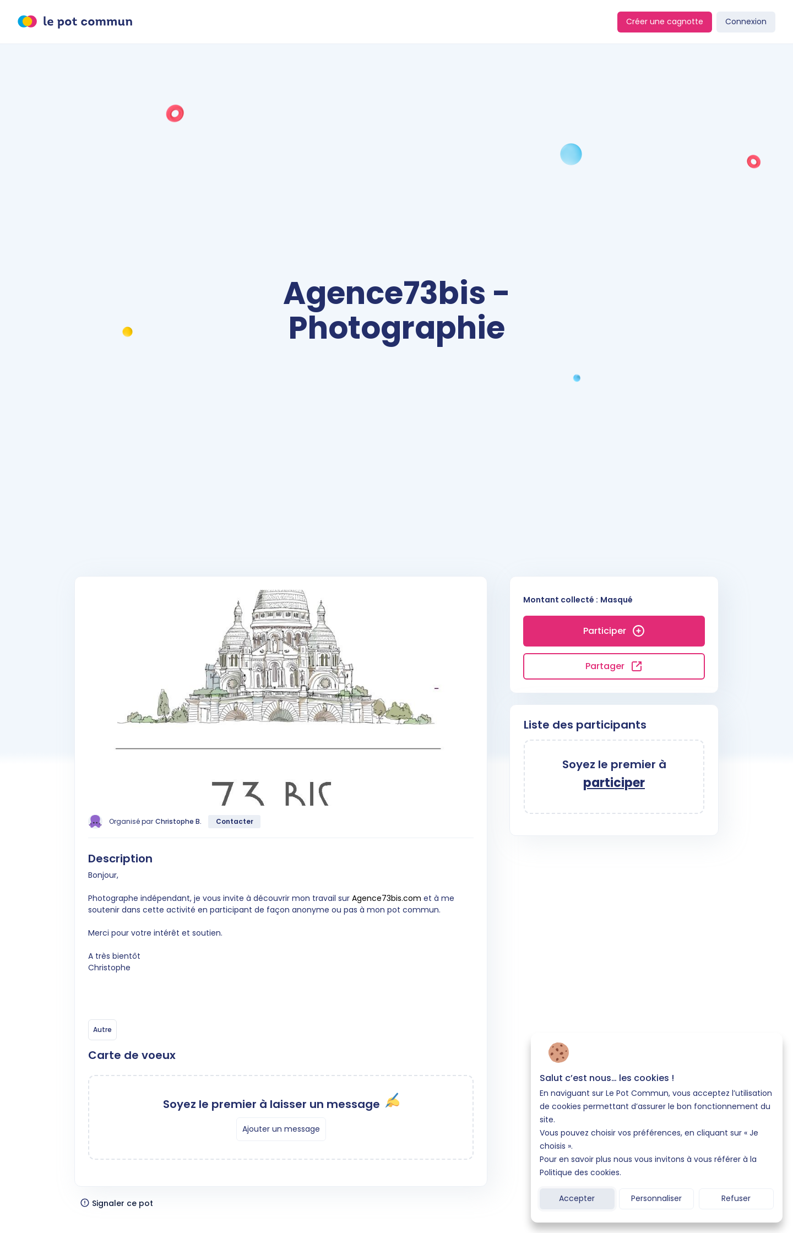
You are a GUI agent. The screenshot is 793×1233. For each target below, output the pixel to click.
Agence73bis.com (386, 898)
